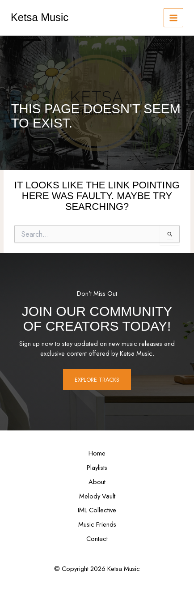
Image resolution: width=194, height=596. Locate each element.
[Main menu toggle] (173, 18)
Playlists (97, 467)
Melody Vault (97, 496)
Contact (97, 538)
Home (97, 453)
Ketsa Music (39, 17)
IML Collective (97, 510)
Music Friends (97, 524)
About (97, 481)
